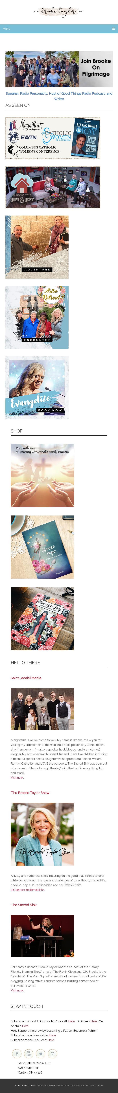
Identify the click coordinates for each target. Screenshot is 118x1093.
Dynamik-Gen (44, 1085)
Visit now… (17, 990)
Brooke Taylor (59, 11)
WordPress (87, 1085)
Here (71, 1021)
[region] (59, 69)
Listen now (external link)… (28, 890)
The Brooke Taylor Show (30, 793)
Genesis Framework (67, 1085)
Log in (99, 1085)
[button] (59, 69)
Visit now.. (17, 777)
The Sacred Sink (23, 905)
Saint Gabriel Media (26, 678)
